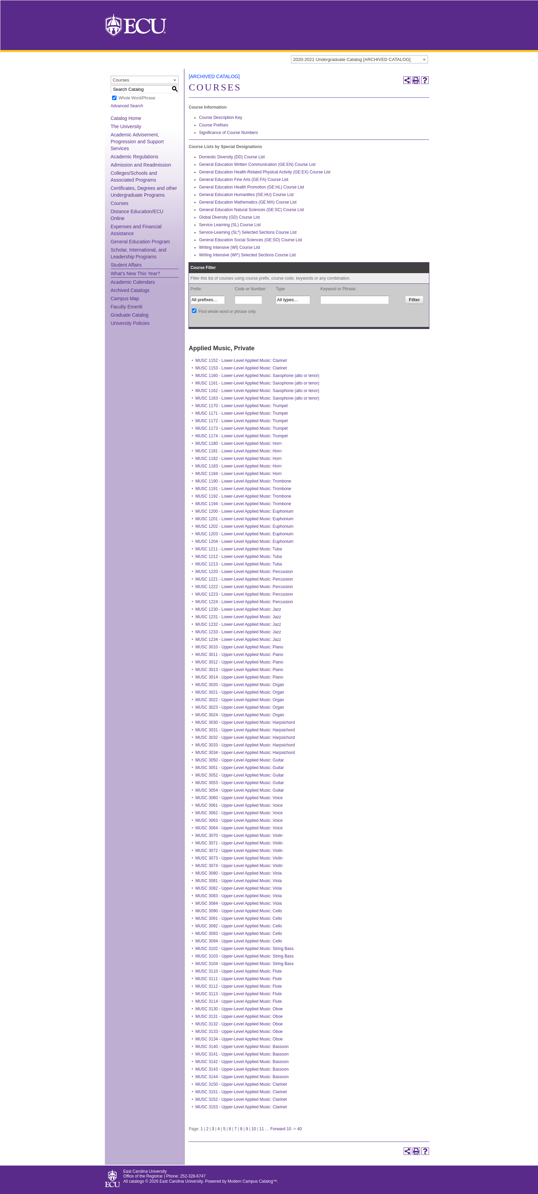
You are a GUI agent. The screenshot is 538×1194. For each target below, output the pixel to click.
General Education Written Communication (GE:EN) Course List (257, 164)
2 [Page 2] (207, 1128)
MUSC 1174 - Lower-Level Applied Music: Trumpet (241, 436)
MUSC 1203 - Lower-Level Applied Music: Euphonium (244, 534)
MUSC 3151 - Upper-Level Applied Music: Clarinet (241, 1091)
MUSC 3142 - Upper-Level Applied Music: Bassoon (242, 1061)
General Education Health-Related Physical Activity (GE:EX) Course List (265, 172)
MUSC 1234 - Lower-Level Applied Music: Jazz (238, 639)
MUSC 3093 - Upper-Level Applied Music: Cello (238, 933)
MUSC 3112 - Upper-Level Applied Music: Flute (238, 986)
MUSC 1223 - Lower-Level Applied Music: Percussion (244, 594)
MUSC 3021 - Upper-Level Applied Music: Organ (239, 692)
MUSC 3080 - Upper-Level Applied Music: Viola (238, 873)
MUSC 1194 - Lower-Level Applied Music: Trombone (243, 503)
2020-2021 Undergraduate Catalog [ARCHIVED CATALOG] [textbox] (352, 59)
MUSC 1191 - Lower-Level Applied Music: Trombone (243, 488)
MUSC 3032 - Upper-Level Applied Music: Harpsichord (245, 737)
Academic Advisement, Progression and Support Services (137, 141)
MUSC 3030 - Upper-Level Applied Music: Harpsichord (245, 722)
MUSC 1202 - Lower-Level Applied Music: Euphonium (244, 526)
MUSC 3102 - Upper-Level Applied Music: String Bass (244, 948)
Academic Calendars (133, 282)
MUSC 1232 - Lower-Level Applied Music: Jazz (238, 624)
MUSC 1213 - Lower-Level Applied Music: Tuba (238, 564)
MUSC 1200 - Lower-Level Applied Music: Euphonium (244, 511)
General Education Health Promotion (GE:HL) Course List (251, 187)
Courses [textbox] (121, 80)
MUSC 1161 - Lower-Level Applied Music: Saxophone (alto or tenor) (257, 383)
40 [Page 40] (299, 1128)
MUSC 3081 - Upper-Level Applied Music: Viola (238, 880)
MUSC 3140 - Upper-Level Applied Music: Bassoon (242, 1046)
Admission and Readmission (141, 165)
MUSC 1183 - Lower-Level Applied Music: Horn (238, 466)
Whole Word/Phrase (137, 98)
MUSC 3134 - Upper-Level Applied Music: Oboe (239, 1039)
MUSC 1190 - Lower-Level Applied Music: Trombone (243, 481)
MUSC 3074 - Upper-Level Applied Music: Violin (239, 865)
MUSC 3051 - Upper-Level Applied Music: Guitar (239, 767)
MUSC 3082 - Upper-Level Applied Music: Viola (238, 888)
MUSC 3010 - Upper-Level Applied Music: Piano (239, 647)
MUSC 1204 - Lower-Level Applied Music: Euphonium (244, 541)
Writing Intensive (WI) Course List (229, 247)
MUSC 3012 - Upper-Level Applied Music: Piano (239, 662)
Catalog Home (126, 118)
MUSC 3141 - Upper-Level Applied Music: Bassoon (242, 1054)
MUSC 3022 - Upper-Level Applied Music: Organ (239, 699)
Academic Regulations (134, 156)
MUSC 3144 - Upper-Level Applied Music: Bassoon (242, 1076)
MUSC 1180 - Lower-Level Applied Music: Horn (238, 443)
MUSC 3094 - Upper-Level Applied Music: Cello (238, 941)
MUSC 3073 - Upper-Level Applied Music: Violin (239, 858)
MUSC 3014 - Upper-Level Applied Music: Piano (239, 677)
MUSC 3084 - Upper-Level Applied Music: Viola (238, 903)
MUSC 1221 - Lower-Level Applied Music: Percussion (244, 579)
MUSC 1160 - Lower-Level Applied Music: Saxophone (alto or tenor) (257, 375)
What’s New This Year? (135, 273)
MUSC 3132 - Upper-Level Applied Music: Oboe (239, 1024)
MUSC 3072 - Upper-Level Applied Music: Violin (239, 850)
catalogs (136, 1181)
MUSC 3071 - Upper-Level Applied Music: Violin (239, 843)
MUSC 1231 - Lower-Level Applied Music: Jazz (238, 616)
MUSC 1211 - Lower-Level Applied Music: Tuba (238, 549)
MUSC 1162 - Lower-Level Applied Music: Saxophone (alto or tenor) (257, 390)
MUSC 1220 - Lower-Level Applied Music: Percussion (244, 571)
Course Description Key (220, 117)
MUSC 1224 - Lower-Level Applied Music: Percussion (244, 601)
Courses (120, 203)
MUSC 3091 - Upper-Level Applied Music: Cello (238, 918)
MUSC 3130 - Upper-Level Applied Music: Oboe (239, 1009)
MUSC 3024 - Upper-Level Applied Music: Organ (239, 714)
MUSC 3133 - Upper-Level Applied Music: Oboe (239, 1031)
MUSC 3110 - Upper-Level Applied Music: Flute (238, 971)
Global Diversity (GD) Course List (229, 217)
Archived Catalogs (130, 290)
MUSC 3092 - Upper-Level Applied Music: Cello (238, 926)
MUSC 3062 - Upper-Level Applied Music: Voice (239, 813)
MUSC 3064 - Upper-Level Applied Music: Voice (239, 828)
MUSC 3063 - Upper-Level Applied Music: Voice (239, 820)
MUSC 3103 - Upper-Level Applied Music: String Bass (244, 956)
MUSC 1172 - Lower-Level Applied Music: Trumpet (241, 420)
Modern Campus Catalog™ (252, 1181)
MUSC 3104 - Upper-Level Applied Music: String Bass (244, 963)
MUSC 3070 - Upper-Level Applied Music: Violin (239, 835)
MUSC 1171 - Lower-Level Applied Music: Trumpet (241, 413)
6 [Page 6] (230, 1128)
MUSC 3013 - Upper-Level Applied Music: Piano (239, 669)
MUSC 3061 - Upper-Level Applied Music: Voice (239, 805)
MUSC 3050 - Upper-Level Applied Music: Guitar (239, 760)
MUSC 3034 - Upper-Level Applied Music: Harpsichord (245, 752)
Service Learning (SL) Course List (230, 224)
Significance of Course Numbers (228, 132)
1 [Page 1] (201, 1128)
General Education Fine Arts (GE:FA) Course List (244, 179)
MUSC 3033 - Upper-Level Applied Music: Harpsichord (245, 745)
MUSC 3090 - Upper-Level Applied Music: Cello (238, 911)
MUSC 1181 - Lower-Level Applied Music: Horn (238, 451)
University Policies (130, 323)
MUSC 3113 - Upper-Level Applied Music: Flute (238, 993)
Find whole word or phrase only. (227, 311)
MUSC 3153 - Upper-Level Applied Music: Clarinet (241, 1107)
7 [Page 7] (235, 1128)
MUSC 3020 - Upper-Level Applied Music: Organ (239, 684)
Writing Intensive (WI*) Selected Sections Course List (247, 255)
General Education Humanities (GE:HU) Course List (246, 194)
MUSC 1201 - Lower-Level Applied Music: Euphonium (244, 518)
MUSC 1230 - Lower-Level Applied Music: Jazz (238, 609)
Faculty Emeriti (127, 306)
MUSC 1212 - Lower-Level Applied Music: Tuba (238, 556)
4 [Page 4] (219, 1128)
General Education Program (140, 241)
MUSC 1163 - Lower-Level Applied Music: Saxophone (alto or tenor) (257, 398)
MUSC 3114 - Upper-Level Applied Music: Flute (238, 1001)
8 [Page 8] (241, 1128)
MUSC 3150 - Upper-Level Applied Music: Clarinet (241, 1084)
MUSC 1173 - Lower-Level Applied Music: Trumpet (241, 428)
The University (126, 126)
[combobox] (359, 59)
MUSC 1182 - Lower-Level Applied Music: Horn (238, 458)
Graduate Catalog (130, 315)
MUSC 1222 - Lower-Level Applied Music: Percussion (244, 586)
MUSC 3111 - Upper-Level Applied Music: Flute (238, 978)
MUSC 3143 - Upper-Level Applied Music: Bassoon (242, 1069)
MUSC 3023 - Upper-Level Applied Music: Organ (239, 707)
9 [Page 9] (247, 1128)
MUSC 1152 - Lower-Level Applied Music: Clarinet (241, 360)
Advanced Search (127, 105)
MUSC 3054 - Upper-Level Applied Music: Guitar (239, 790)
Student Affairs (126, 265)
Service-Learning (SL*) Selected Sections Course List (248, 232)
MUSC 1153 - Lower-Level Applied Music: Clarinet (241, 368)
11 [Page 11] (261, 1128)
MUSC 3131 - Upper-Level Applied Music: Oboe (239, 1016)
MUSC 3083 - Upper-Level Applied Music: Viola (238, 895)
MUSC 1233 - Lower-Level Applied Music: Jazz (238, 632)
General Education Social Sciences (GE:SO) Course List (250, 239)
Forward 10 (280, 1128)
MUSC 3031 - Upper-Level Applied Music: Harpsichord (245, 730)
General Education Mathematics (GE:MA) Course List (248, 202)
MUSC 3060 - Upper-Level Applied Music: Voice (239, 797)
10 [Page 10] (254, 1128)
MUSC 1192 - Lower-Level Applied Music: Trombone (243, 496)
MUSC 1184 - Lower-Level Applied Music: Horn (238, 473)
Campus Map (125, 298)
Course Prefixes (213, 125)
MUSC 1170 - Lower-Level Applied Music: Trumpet (241, 405)
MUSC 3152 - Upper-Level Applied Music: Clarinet (241, 1099)
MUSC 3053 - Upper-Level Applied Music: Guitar (239, 782)
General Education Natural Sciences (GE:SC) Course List (251, 209)
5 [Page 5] (224, 1128)
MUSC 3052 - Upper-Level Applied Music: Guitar (239, 775)
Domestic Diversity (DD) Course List (232, 157)
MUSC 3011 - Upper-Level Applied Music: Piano (239, 654)
